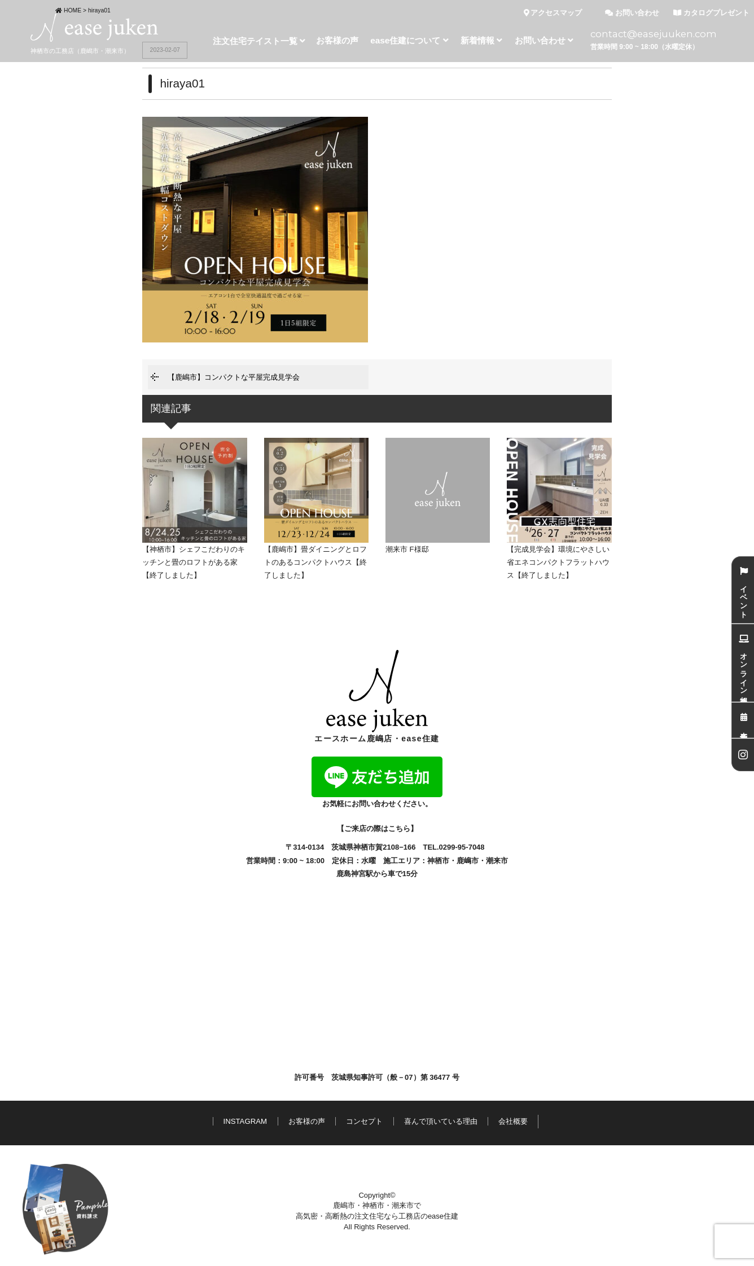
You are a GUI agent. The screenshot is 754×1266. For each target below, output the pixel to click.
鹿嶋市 (468, 860)
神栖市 (438, 860)
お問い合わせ (632, 13)
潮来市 (497, 860)
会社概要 (513, 1121)
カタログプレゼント (711, 13)
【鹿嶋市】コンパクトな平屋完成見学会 (234, 377)
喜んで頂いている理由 (440, 1121)
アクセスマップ (553, 13)
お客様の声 (306, 1121)
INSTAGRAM (245, 1121)
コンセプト (364, 1121)
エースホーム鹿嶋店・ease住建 (377, 696)
